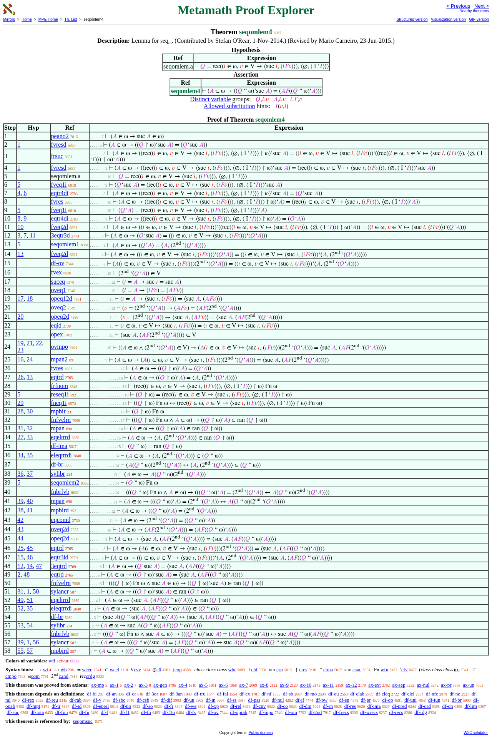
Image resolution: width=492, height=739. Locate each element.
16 (20, 359)
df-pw (321, 700)
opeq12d (61, 298)
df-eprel (101, 706)
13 (20, 254)
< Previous (458, 6)
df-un (188, 700)
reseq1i (60, 394)
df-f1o (169, 712)
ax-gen (160, 685)
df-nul (278, 700)
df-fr (168, 706)
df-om (291, 712)
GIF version (479, 19)
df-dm (305, 706)
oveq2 (58, 307)
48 (26, 574)
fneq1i (59, 403)
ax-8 (263, 685)
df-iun (434, 700)
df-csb (143, 700)
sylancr (60, 591)
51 (30, 600)
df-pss (254, 700)
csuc (356, 669)
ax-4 (182, 685)
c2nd (63, 676)
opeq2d (60, 316)
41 (30, 510)
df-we (190, 706)
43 (20, 529)
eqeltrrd (60, 437)
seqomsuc (82, 721)
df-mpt (33, 706)
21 (30, 343)
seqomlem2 (65, 482)
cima (328, 669)
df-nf (266, 694)
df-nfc (432, 694)
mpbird (60, 510)
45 (30, 548)
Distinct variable (210, 99)
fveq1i (59, 184)
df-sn (344, 700)
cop (178, 669)
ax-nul (423, 685)
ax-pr (446, 685)
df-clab (357, 694)
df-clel (407, 694)
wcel (114, 669)
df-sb (288, 694)
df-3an (176, 694)
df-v (97, 700)
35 (30, 455)
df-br (57, 464)
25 (20, 548)
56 (36, 642)
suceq (58, 281)
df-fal (222, 694)
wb (64, 669)
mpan (58, 428)
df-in (210, 700)
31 (20, 428)
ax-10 (306, 685)
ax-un (468, 685)
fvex (56, 272)
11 (32, 235)
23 (20, 350)
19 (20, 343)
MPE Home (48, 19)
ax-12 (351, 685)
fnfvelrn (61, 419)
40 (30, 501)
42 (20, 520)
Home (27, 19)
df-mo (310, 694)
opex (57, 334)
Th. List (71, 19)
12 (20, 566)
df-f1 (125, 712)
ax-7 (243, 685)
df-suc (13, 712)
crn (279, 669)
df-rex (28, 700)
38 (20, 510)
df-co (282, 706)
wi (45, 669)
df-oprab (239, 712)
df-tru (200, 694)
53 (20, 625)
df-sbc (119, 700)
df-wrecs (368, 712)
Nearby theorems (474, 11)
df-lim (470, 706)
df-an (111, 694)
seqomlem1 (65, 244)
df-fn (84, 712)
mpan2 (59, 359)
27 (20, 437)
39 (20, 501)
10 (20, 227)
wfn (384, 669)
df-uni (410, 700)
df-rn (328, 706)
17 (20, 298)
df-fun (61, 712)
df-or (131, 694)
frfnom (59, 386)
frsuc (57, 156)
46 (30, 557)
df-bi (91, 694)
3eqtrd (59, 566)
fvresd (58, 144)
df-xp (213, 706)
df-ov (58, 263)
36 (20, 473)
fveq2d (59, 227)
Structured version (411, 19)
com (35, 676)
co (457, 669)
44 (20, 538)
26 (20, 377)
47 (39, 566)
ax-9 (284, 685)
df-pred (399, 706)
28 (20, 411)
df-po (125, 706)
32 (30, 428)
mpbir (58, 411)
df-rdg (420, 712)
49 (20, 600)
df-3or (152, 694)
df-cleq (383, 694)
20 (20, 316)
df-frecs (341, 712)
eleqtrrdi (61, 455)
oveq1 (58, 290)
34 (20, 455)
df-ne (454, 694)
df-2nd (315, 712)
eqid (56, 325)
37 (30, 473)
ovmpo (59, 346)
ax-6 (223, 685)
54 (30, 625)
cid (254, 669)
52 (20, 608)
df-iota (37, 712)
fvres (57, 201)
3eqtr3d (60, 235)
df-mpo (266, 712)
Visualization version (448, 19)
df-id (76, 706)
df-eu (333, 694)
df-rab (76, 700)
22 (39, 343)
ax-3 (143, 685)
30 (30, 411)
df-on (447, 706)
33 (30, 437)
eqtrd (57, 377)
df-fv (191, 712)
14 (30, 566)
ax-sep (398, 685)
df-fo (146, 712)
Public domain (261, 733)
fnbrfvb (60, 491)
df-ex (244, 694)
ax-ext (374, 685)
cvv (137, 669)
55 (20, 650)
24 (30, 359)
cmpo (11, 676)
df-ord (424, 706)
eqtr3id (59, 557)
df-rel (235, 706)
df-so (148, 706)
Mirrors (9, 19)
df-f (104, 712)
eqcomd (61, 520)
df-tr (56, 706)
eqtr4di (59, 193)
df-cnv (259, 706)
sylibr (58, 473)
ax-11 (328, 685)
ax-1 (114, 685)
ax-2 (128, 685)
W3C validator (476, 733)
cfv (404, 669)
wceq (87, 669)
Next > (481, 6)
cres (303, 669)
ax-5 (203, 685)
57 (30, 650)
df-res (350, 706)
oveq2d (60, 529)
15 (20, 557)
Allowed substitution (229, 106)
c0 (158, 669)
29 (20, 403)
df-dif (166, 700)
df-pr (366, 700)
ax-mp (97, 685)
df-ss (231, 700)
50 (36, 591)
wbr (232, 669)
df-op (387, 700)
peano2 (60, 136)
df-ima (59, 446)
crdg (90, 676)
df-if (299, 700)
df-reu (52, 700)
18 (30, 298)
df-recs (396, 712)
